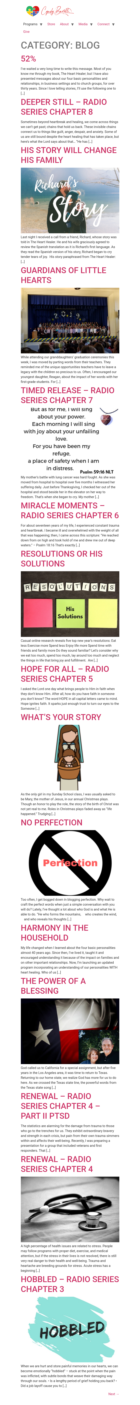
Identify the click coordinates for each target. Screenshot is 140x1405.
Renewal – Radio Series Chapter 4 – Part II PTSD (60, 1106)
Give (26, 32)
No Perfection (52, 822)
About (64, 24)
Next (113, 1394)
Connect (103, 24)
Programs (30, 24)
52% (28, 58)
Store (51, 24)
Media (83, 24)
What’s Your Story (61, 717)
